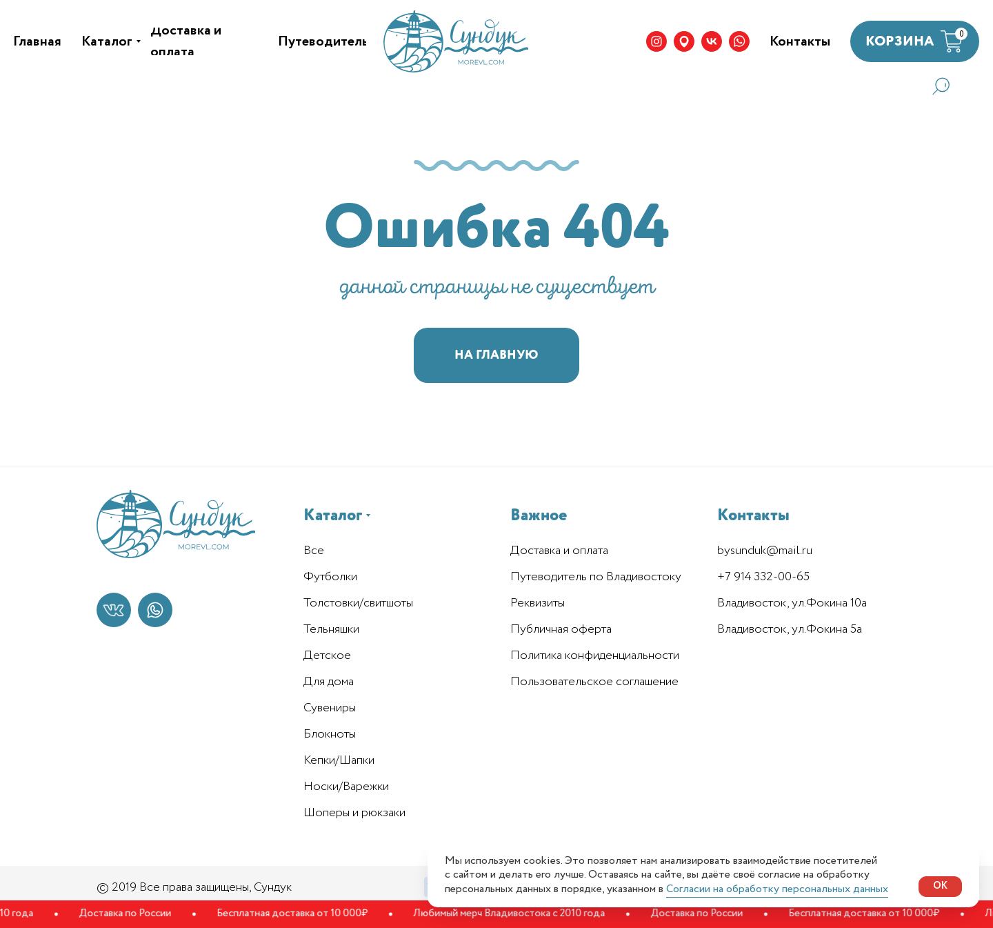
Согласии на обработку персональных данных (777, 889)
